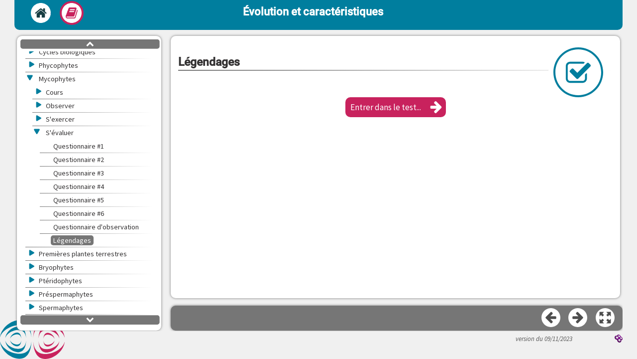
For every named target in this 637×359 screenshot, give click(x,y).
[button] (395, 107)
